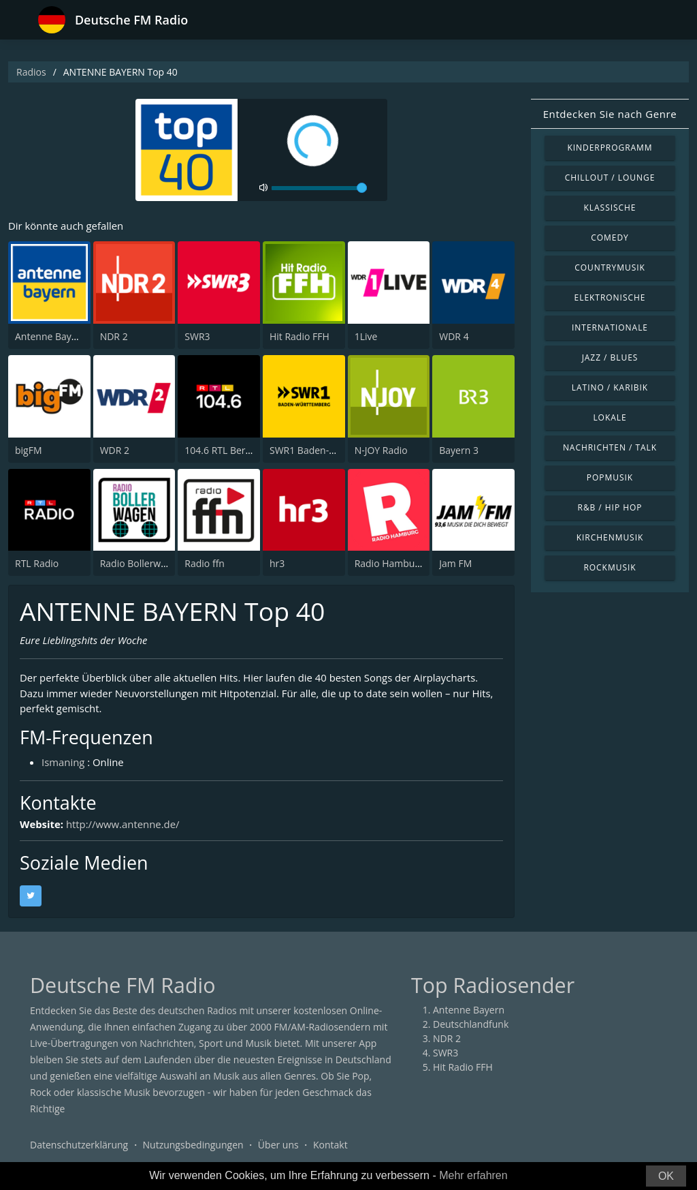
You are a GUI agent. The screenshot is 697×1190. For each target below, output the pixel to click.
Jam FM (455, 563)
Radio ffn (204, 563)
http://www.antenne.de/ (123, 825)
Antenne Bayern (50, 336)
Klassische (610, 207)
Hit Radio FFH (299, 336)
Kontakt (330, 1145)
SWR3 (197, 336)
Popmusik (610, 477)
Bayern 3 (459, 450)
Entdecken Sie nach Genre (610, 114)
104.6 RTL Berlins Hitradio (241, 450)
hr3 (277, 563)
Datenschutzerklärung (79, 1145)
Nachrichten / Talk (610, 447)
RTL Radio (37, 563)
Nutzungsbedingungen (193, 1145)
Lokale (609, 417)
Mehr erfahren (473, 1175)
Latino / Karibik (610, 387)
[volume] (319, 188)
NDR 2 (114, 336)
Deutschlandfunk (470, 1024)
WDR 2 (114, 450)
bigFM (28, 450)
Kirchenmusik (610, 537)
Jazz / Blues (610, 357)
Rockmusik (609, 567)
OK (666, 1176)
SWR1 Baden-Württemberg (329, 450)
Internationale (610, 327)
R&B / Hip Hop (610, 507)
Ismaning (63, 762)
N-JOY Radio (381, 450)
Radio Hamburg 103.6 (403, 563)
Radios (31, 71)
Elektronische (610, 297)
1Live (366, 336)
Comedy (610, 237)
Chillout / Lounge (610, 177)
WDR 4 (453, 336)
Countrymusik (609, 267)
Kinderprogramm (609, 147)
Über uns (278, 1145)
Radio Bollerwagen (141, 563)
